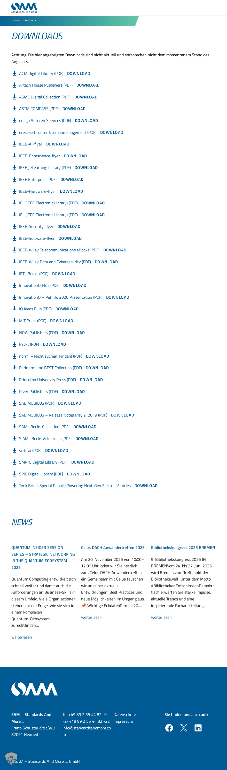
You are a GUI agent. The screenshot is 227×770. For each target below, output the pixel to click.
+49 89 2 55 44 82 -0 (87, 714)
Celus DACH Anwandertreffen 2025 (113, 567)
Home (15, 20)
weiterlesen (23, 657)
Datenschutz (125, 714)
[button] (11, 758)
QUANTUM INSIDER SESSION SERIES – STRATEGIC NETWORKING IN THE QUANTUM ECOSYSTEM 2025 (43, 577)
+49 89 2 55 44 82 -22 (89, 721)
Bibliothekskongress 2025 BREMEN (183, 567)
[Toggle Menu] (212, 8)
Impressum (123, 721)
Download (78, 73)
